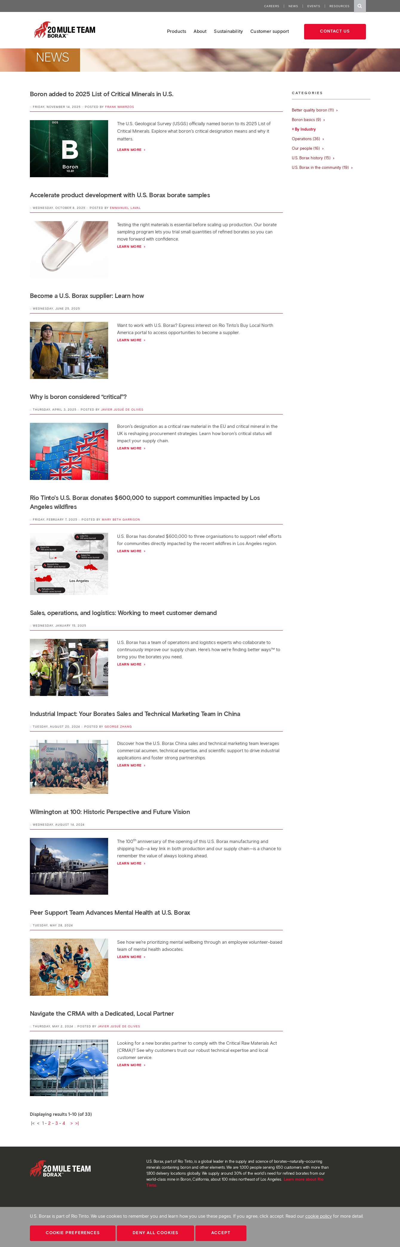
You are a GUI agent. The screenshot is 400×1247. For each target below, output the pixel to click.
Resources (339, 6)
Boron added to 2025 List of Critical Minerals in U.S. (102, 94)
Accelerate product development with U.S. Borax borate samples (120, 195)
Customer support (269, 31)
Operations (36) (308, 139)
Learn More (131, 765)
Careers (271, 6)
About (200, 31)
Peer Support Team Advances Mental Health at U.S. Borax (110, 912)
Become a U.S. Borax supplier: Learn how (87, 295)
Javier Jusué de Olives (122, 409)
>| (77, 1123)
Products (176, 31)
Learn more (131, 149)
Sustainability (228, 31)
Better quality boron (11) (315, 110)
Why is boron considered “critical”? (78, 396)
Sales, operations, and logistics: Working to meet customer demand (123, 612)
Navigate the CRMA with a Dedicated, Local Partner (102, 1013)
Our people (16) (308, 148)
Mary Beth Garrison (121, 519)
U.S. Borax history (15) (313, 158)
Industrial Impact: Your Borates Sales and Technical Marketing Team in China (135, 713)
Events (313, 6)
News (293, 6)
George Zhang (118, 727)
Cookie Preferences (73, 1232)
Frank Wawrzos (119, 107)
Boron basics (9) (308, 119)
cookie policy (318, 1216)
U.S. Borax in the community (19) (322, 167)
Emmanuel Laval (125, 208)
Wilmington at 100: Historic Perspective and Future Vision (110, 811)
